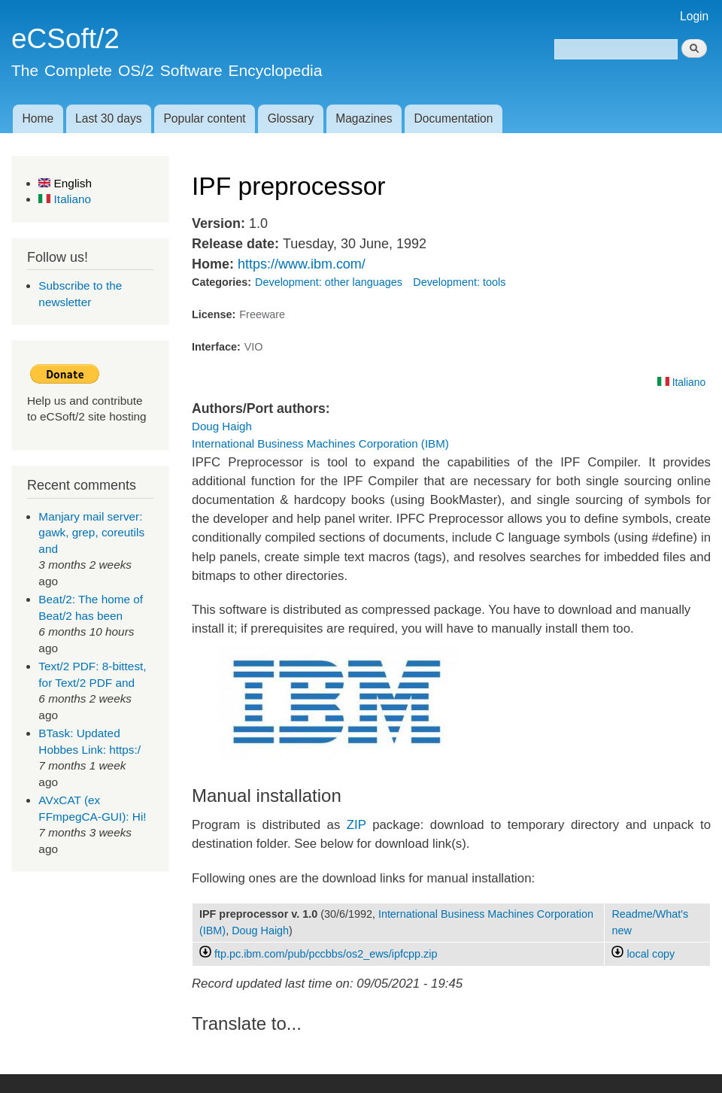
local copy (643, 954)
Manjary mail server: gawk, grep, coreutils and (91, 532)
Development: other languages (328, 282)
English (65, 183)
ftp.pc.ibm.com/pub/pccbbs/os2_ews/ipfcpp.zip (325, 954)
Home (37, 118)
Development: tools (459, 282)
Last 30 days (108, 118)
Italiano (64, 199)
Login (694, 16)
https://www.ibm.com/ (302, 264)
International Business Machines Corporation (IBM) (320, 443)
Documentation (453, 118)
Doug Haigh (222, 426)
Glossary (291, 118)
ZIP (356, 825)
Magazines (363, 118)
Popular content (204, 118)
